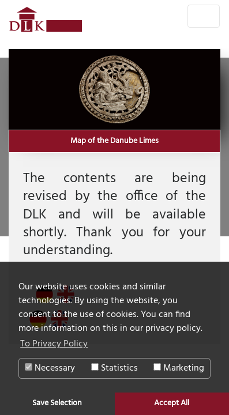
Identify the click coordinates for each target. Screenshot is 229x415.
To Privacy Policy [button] (54, 344)
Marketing (178, 368)
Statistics (114, 368)
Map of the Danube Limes (114, 141)
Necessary (50, 368)
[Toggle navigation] (203, 16)
